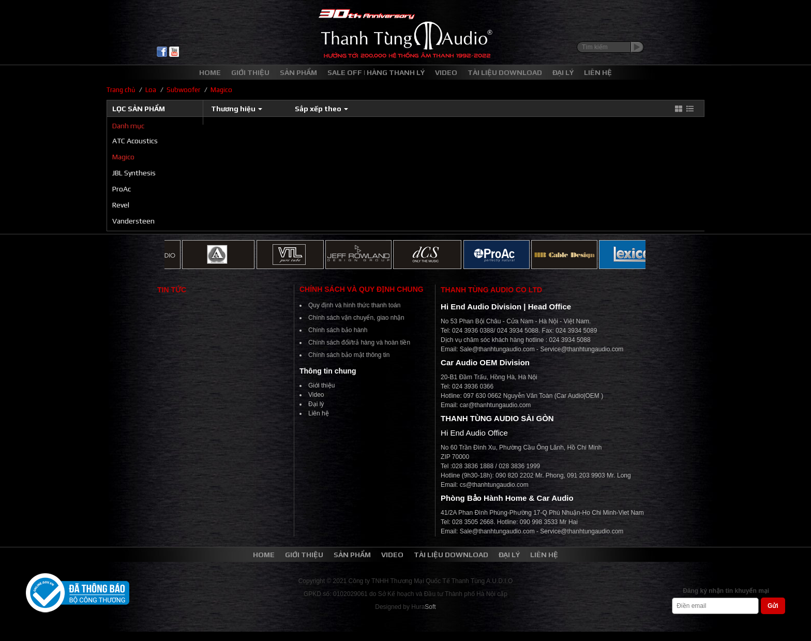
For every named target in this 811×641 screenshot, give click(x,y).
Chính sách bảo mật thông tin (348, 355)
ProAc (121, 189)
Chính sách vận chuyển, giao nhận (356, 317)
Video (316, 394)
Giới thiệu (321, 385)
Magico (123, 157)
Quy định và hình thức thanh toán (354, 305)
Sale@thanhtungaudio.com (497, 349)
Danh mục (128, 126)
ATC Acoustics (135, 141)
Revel (120, 205)
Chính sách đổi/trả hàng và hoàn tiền (359, 342)
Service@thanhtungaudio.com (581, 349)
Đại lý (316, 404)
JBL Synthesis (134, 173)
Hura (423, 606)
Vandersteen (133, 221)
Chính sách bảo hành (337, 330)
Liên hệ (318, 413)
